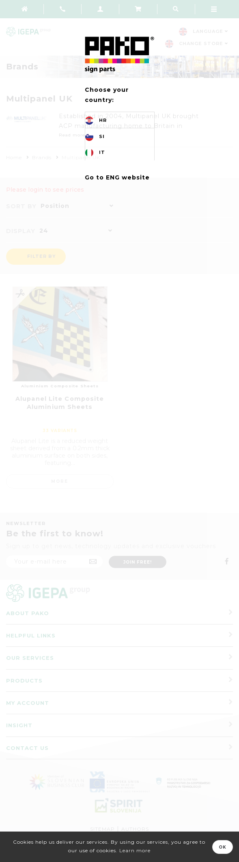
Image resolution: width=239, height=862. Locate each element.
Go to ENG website (117, 177)
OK (222, 847)
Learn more (135, 850)
